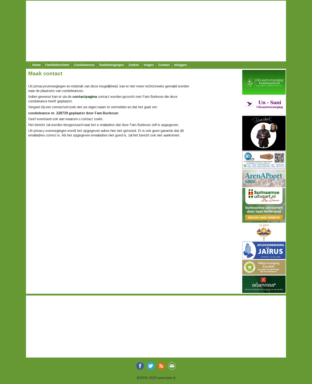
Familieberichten (57, 65)
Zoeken (133, 65)
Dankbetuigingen (111, 65)
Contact (163, 65)
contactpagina (84, 96)
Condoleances (84, 65)
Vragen (149, 65)
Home (36, 65)
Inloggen (180, 65)
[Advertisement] (156, 31)
